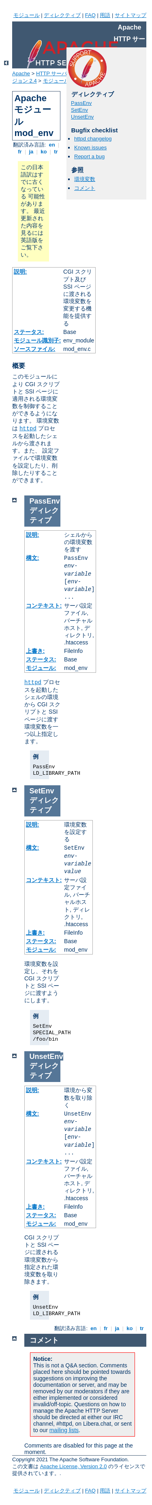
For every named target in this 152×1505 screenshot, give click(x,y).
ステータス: (29, 332)
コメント (84, 188)
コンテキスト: (44, 605)
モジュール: (41, 668)
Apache (21, 73)
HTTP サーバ (51, 73)
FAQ (90, 15)
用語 (105, 15)
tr (56, 152)
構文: (32, 558)
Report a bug (89, 156)
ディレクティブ (62, 15)
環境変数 (84, 179)
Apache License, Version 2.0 (73, 1466)
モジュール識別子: (37, 340)
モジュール (26, 15)
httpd (27, 428)
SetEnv (79, 110)
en (51, 145)
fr (20, 152)
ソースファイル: (35, 349)
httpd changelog (93, 139)
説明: (20, 271)
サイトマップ (130, 15)
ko (43, 152)
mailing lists (64, 1430)
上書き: (35, 651)
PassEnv (81, 103)
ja (31, 152)
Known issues (90, 148)
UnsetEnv (82, 117)
